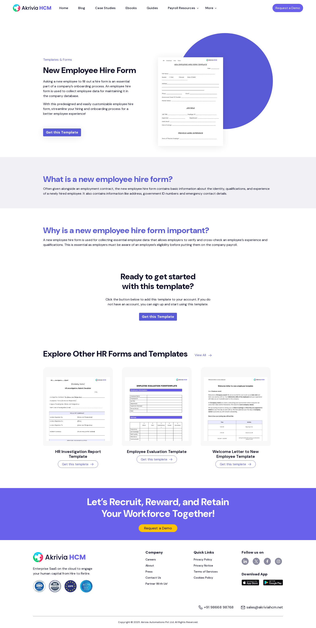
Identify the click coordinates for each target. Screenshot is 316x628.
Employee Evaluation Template (157, 451)
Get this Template (62, 132)
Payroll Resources (183, 8)
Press (149, 571)
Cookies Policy (203, 577)
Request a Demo (287, 8)
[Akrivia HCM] (32, 8)
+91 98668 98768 (216, 607)
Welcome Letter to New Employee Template (235, 454)
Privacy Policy (203, 559)
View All (200, 355)
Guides (152, 8)
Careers (151, 559)
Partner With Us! (156, 583)
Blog (81, 8)
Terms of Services (206, 571)
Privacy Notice (203, 565)
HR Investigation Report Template (78, 454)
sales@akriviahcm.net (262, 607)
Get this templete (78, 464)
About (150, 565)
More (210, 8)
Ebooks (131, 8)
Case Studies (105, 8)
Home (63, 8)
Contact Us (153, 577)
